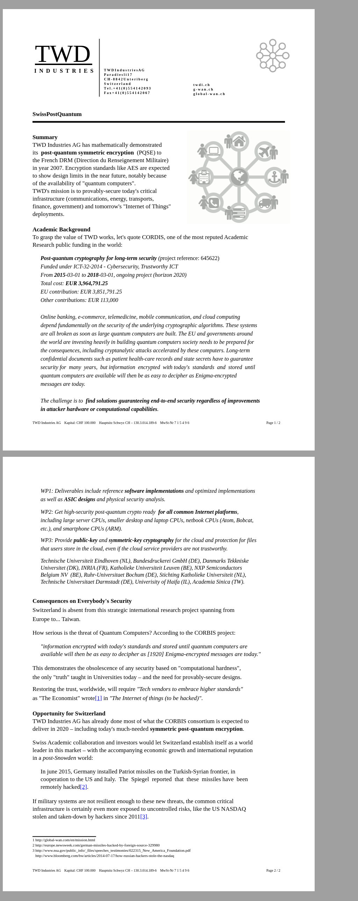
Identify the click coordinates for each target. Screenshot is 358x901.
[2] (83, 787)
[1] (98, 698)
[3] (143, 816)
